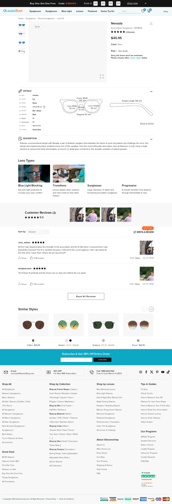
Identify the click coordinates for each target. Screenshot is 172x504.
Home (20, 19)
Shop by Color (55, 426)
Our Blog (101, 457)
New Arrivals (7, 426)
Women (38, 110)
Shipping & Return (105, 465)
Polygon (52, 402)
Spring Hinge (37, 129)
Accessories (7, 442)
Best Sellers (7, 434)
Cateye (74, 389)
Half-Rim (53, 410)
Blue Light (67, 11)
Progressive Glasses (113, 410)
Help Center (102, 469)
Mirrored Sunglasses (106, 414)
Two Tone (53, 434)
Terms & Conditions (66, 499)
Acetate (52, 418)
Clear (65, 430)
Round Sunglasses (46, 19)
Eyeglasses (35, 11)
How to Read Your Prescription (154, 410)
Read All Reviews (86, 296)
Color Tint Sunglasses (106, 426)
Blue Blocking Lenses (106, 389)
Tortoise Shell (55, 430)
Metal (34, 114)
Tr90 (60, 418)
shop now (132, 3)
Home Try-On (107, 11)
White (75, 434)
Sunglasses (51, 11)
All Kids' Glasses (9, 402)
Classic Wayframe (65, 402)
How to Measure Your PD (152, 398)
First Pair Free (8, 465)
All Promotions (8, 482)
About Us (101, 445)
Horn (70, 398)
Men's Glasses (8, 398)
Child (28, 402)
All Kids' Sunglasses (10, 422)
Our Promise (102, 461)
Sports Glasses (55, 462)
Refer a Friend (147, 445)
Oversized (72, 441)
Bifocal (23, 118)
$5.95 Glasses (8, 457)
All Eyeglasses (8, 389)
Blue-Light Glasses (105, 393)
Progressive (25, 122)
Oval (51, 393)
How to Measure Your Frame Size (155, 406)
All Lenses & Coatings (106, 430)
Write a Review (145, 232)
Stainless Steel (66, 422)
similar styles (136, 58)
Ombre (62, 434)
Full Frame (66, 406)
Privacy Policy (51, 499)
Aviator (74, 393)
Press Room (102, 453)
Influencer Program (149, 453)
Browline (66, 393)
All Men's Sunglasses (11, 418)
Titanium (73, 418)
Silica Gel (54, 422)
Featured (92, 11)
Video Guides (147, 422)
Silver (69, 434)
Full (34, 99)
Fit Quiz (144, 389)
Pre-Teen (7, 406)
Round (35, 103)
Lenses (79, 11)
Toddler (21, 402)
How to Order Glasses (150, 418)
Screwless (70, 449)
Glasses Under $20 (10, 461)
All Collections (55, 466)
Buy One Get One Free (12, 473)
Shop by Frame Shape (59, 389)
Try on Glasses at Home (12, 438)
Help (165, 11)
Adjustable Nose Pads (58, 458)
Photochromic (103, 422)
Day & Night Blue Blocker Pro (109, 398)
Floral (71, 430)
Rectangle (54, 398)
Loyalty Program (148, 449)
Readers (100, 406)
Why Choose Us (104, 449)
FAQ (98, 473)
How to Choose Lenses (151, 414)
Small (64, 441)
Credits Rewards (148, 457)
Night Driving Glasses (106, 402)
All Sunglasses (8, 410)
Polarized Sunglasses (106, 418)
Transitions (115, 422)
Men (34, 110)
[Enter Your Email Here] (76, 360)
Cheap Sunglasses (10, 478)
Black (65, 426)
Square (64, 398)
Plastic (66, 418)
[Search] (129, 11)
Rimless (61, 410)
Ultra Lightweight (69, 454)
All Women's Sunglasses (12, 414)
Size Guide (123, 51)
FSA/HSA (145, 461)
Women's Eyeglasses (11, 393)
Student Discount (148, 441)
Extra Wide (55, 445)
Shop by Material (56, 414)
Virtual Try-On (147, 393)
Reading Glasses (113, 406)
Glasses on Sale (9, 469)
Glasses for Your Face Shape (153, 402)
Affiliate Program (148, 437)
